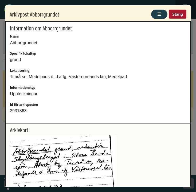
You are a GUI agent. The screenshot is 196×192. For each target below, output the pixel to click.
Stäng (177, 14)
